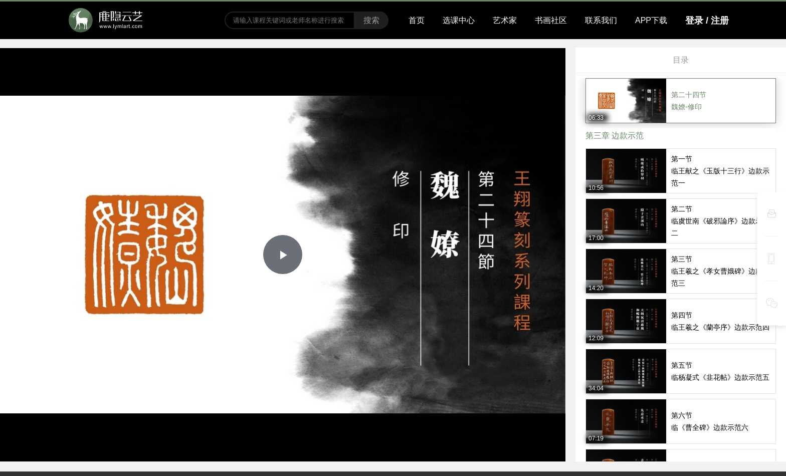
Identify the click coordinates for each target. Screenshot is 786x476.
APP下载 (651, 20)
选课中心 (459, 20)
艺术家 (505, 20)
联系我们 (601, 20)
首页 (417, 20)
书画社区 (551, 20)
